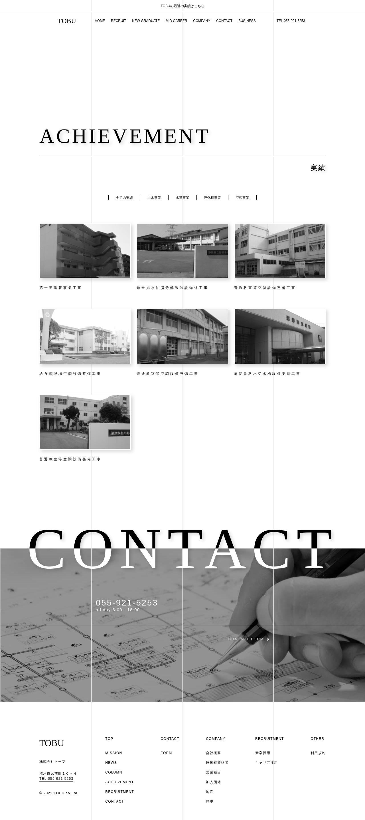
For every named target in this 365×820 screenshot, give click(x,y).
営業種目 (213, 772)
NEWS (111, 763)
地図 (209, 792)
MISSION (113, 753)
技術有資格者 (217, 763)
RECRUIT (118, 21)
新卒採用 (262, 753)
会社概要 (213, 753)
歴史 (209, 801)
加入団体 (213, 782)
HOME (100, 21)
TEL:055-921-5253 (291, 21)
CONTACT (224, 21)
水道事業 (182, 198)
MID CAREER (176, 21)
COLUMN (113, 772)
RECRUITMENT (119, 792)
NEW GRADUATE (146, 21)
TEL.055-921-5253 (56, 779)
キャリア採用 (266, 763)
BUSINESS (247, 21)
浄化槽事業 (212, 198)
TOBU (67, 21)
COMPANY (201, 21)
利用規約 (318, 753)
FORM (166, 753)
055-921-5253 (127, 602)
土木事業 (154, 198)
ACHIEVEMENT (119, 782)
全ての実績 (124, 198)
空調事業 (242, 198)
